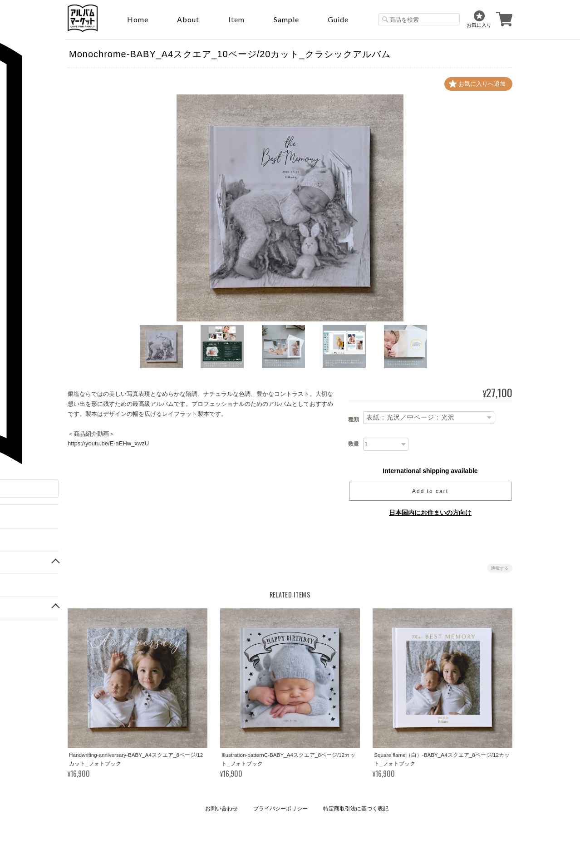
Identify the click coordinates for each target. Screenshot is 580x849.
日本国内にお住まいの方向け (430, 512)
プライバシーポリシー (280, 808)
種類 (353, 420)
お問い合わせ (221, 808)
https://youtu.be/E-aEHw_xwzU (108, 443)
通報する (500, 568)
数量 (353, 444)
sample (286, 19)
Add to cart (430, 491)
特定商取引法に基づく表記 (355, 808)
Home (137, 19)
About (188, 19)
